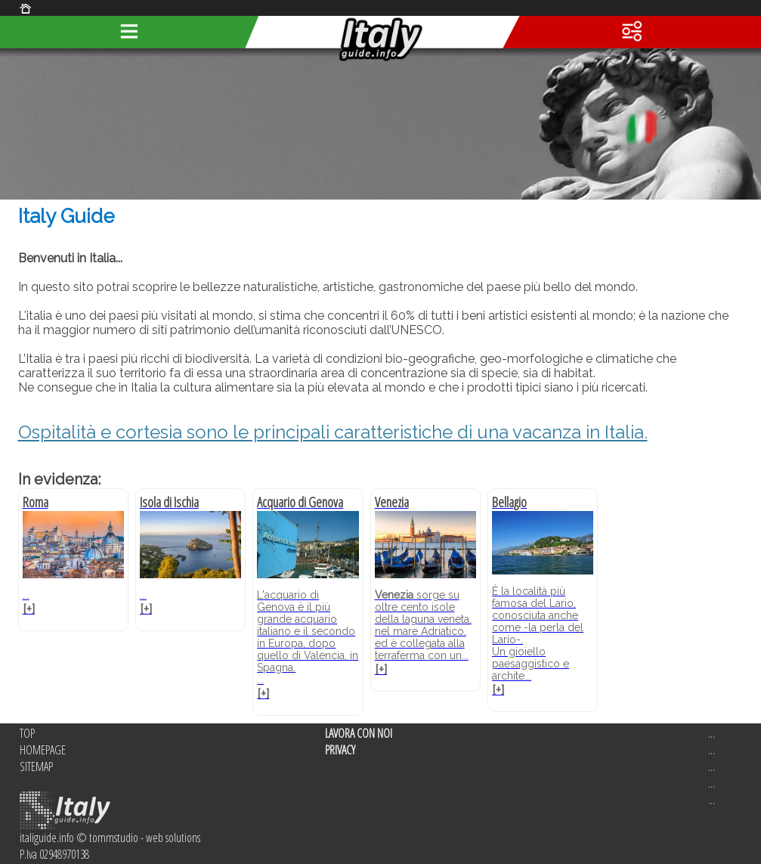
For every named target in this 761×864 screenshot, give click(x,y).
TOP (27, 733)
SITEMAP (36, 766)
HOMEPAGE (43, 750)
